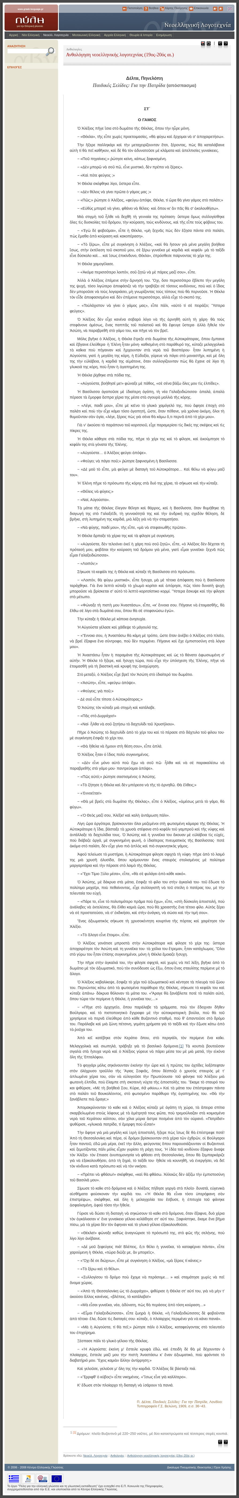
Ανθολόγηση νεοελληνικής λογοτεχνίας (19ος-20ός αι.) (161, 1455)
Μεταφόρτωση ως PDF (203, 45)
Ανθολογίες (117, 1455)
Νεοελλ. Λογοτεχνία (56, 35)
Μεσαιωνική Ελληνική (86, 35)
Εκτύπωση (208, 45)
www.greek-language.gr (31, 18)
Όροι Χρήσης (222, 1467)
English (230, 9)
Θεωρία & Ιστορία (141, 35)
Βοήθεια (146, 9)
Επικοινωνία (191, 9)
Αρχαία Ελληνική (115, 35)
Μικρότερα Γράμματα (221, 9)
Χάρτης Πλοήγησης (162, 9)
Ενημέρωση (164, 35)
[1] (181, 1046)
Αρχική (13, 35)
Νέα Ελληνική (30, 35)
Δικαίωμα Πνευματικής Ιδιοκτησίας (189, 1467)
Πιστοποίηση (124, 9)
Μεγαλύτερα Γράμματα (215, 9)
